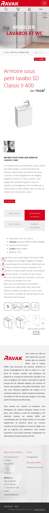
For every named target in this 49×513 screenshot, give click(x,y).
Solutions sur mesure (35, 467)
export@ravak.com (11, 494)
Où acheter (9, 201)
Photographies (32, 457)
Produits (14, 52)
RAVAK (10, 3)
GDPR (16, 506)
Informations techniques (34, 215)
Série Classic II (14, 213)
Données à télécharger (35, 225)
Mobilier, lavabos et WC (27, 52)
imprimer (41, 53)
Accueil (6, 52)
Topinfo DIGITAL (39, 509)
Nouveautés (8, 463)
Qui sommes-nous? (11, 457)
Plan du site (8, 506)
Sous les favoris (41, 59)
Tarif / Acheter (14, 224)
